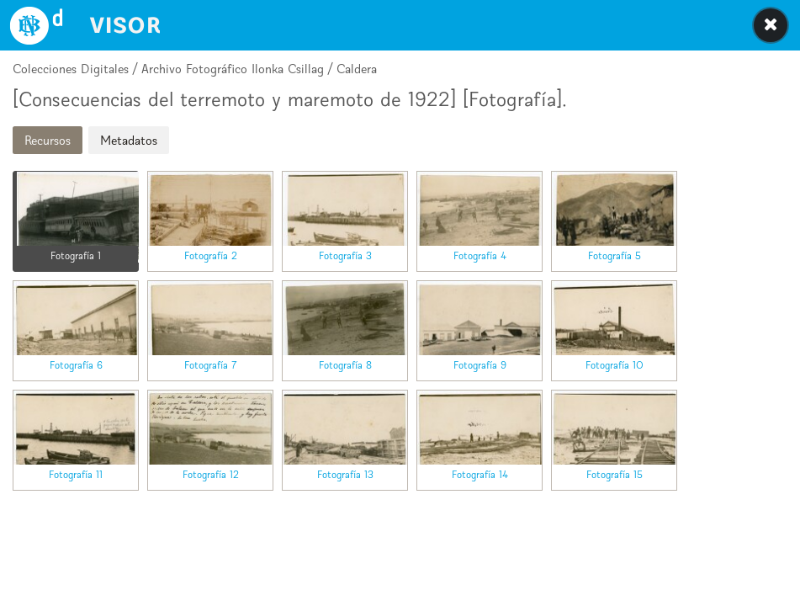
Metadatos (128, 140)
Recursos (47, 140)
